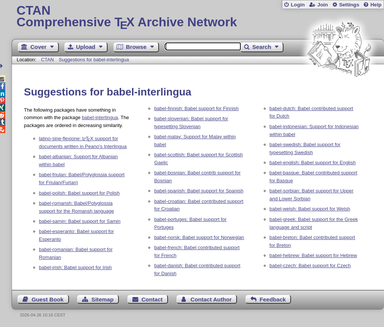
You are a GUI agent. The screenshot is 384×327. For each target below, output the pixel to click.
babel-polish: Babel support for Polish (79, 193)
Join (322, 5)
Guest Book (47, 299)
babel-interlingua (100, 117)
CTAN (47, 59)
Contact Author (211, 299)
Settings (349, 5)
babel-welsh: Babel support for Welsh (310, 209)
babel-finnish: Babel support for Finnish (196, 108)
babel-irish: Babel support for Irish (75, 267)
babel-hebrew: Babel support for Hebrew (313, 255)
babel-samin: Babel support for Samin (80, 221)
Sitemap (103, 299)
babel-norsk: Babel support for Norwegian (199, 237)
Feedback (273, 299)
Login (297, 5)
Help (376, 5)
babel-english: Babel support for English (313, 162)
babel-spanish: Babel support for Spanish (198, 191)
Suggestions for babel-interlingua (94, 59)
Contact (152, 299)
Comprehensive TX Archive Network (197, 17)
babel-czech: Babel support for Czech (310, 265)
